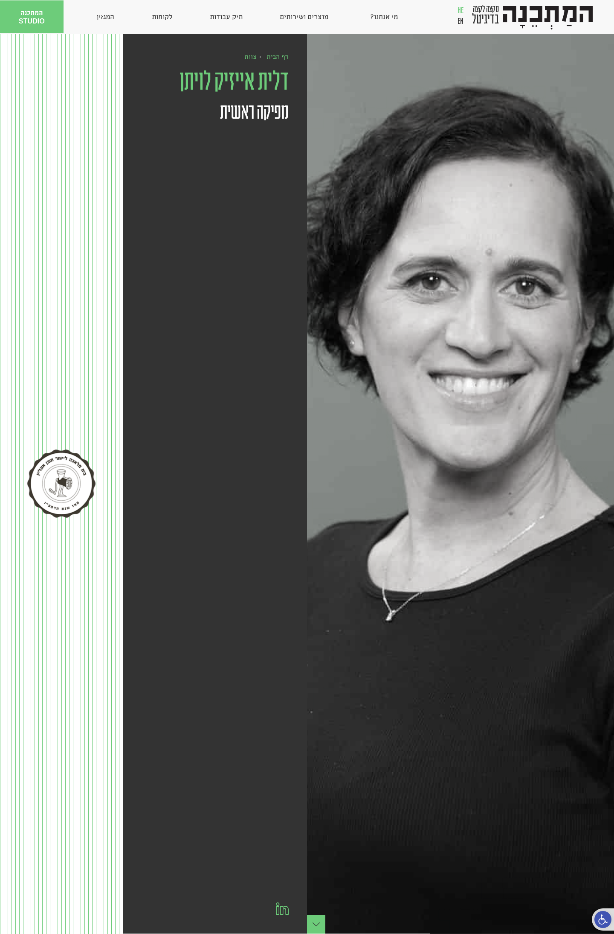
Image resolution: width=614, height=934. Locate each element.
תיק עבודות (226, 16)
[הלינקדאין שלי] (282, 908)
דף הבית (277, 56)
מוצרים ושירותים (304, 16)
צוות (250, 56)
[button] (602, 919)
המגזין (105, 16)
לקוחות (162, 16)
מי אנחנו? (382, 16)
